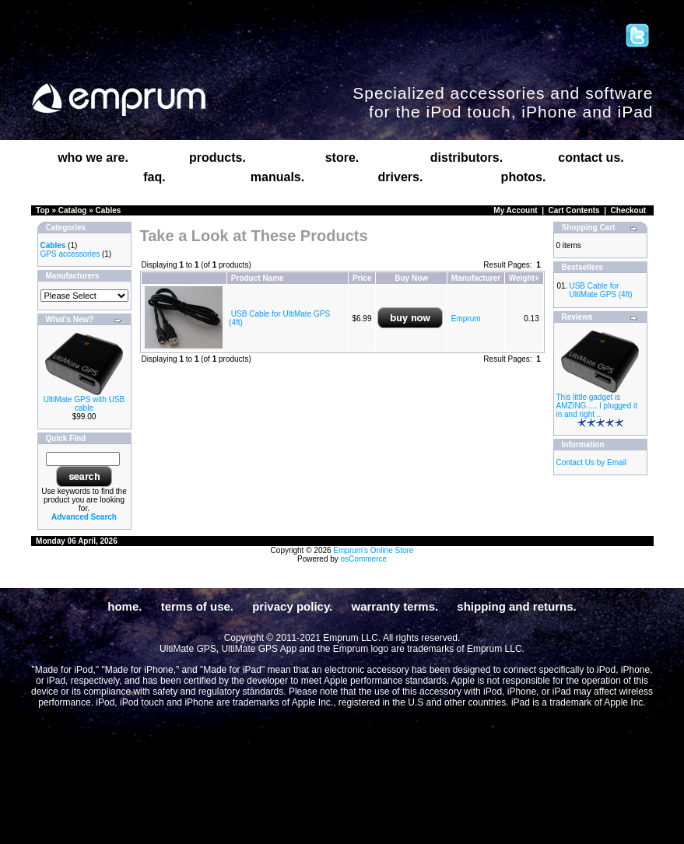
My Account (515, 210)
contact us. (590, 157)
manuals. (277, 177)
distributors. (466, 157)
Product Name (257, 278)
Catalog (72, 210)
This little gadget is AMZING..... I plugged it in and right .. (596, 405)
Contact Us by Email (591, 462)
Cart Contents (574, 210)
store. (342, 157)
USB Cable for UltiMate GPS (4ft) (600, 290)
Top (43, 210)
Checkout (629, 210)
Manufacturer (475, 278)
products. (217, 157)
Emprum (466, 318)
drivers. (400, 177)
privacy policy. (292, 606)
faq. (154, 177)
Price (362, 278)
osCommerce (364, 559)
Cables (108, 210)
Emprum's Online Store (373, 550)
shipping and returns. (516, 606)
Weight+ (524, 278)
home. (124, 606)
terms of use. (197, 606)
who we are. (93, 157)
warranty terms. (394, 606)
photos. (523, 177)
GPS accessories (70, 254)
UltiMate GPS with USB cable (84, 403)
